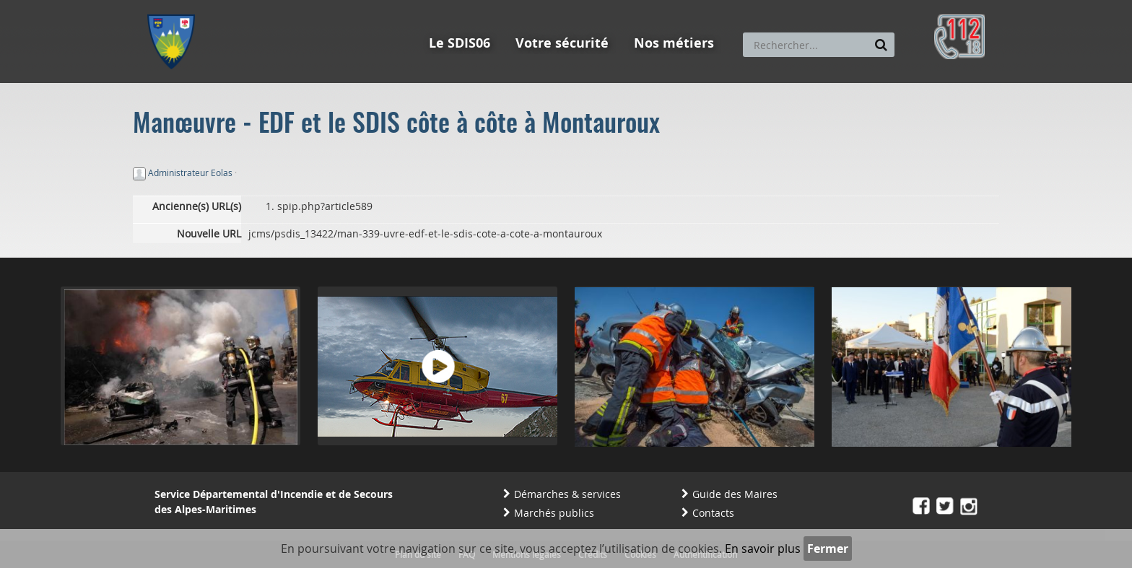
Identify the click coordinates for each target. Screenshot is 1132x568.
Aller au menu (175, 6)
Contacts (713, 513)
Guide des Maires (735, 494)
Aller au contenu (253, 6)
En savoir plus (763, 548)
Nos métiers (674, 43)
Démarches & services (567, 494)
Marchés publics (554, 513)
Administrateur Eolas (190, 172)
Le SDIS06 (459, 43)
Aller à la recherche (341, 6)
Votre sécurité (562, 43)
